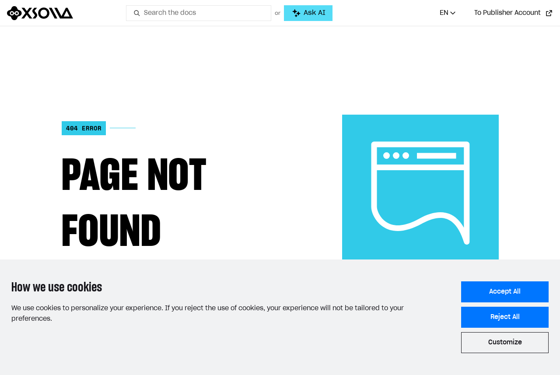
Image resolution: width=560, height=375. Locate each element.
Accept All (505, 292)
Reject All (505, 317)
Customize (505, 343)
